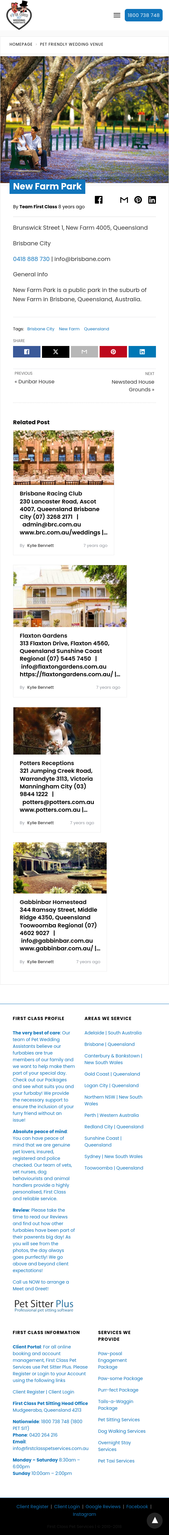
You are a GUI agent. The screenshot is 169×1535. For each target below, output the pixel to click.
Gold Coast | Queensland (112, 1074)
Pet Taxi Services (116, 1461)
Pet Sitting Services (119, 1419)
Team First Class (38, 206)
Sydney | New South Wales (114, 1156)
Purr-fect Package (118, 1390)
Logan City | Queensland (112, 1085)
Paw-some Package (120, 1378)
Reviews (59, 1217)
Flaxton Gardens (43, 636)
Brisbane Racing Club (51, 493)
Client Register (29, 1392)
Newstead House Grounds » (133, 385)
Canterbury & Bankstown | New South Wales (113, 1059)
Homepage (21, 44)
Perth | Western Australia (112, 1115)
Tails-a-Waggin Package (115, 1404)
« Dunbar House (34, 381)
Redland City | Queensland (114, 1127)
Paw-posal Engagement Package (112, 1360)
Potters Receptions (47, 763)
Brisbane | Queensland (110, 1044)
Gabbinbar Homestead (53, 902)
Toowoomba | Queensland (114, 1168)
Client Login (61, 1392)
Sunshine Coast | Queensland (103, 1141)
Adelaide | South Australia (113, 1033)
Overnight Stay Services (114, 1446)
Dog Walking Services (121, 1431)
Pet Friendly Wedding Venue (71, 44)
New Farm (69, 329)
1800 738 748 (144, 15)
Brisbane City (41, 329)
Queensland (96, 329)
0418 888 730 (31, 259)
